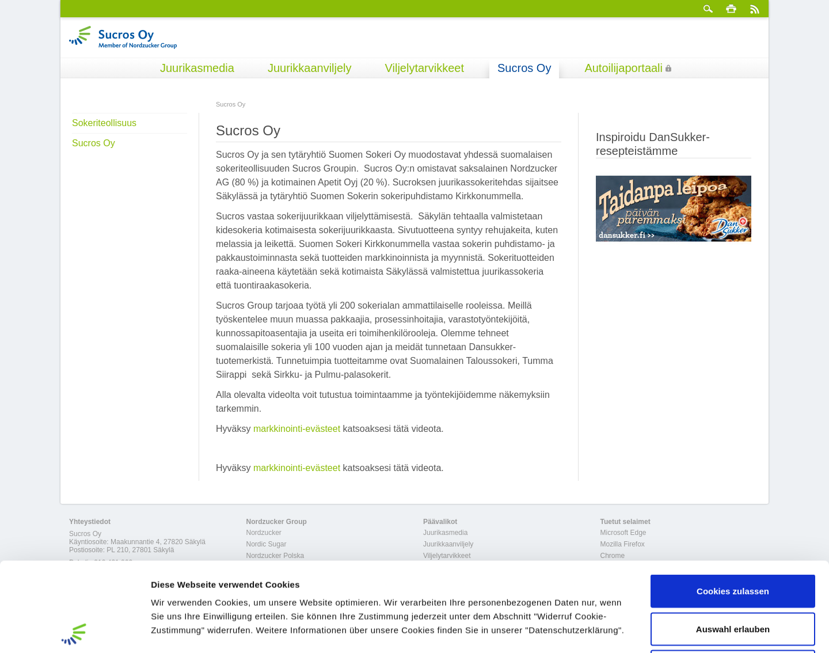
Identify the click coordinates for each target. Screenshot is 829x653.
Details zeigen (612, 630)
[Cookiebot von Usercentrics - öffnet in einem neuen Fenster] (74, 630)
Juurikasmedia (197, 68)
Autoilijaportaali (623, 68)
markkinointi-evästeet (296, 429)
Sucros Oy (524, 68)
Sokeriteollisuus (104, 123)
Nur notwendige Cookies (733, 577)
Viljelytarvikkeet (424, 68)
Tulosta (731, 8)
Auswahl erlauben (733, 540)
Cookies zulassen (733, 502)
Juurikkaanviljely (310, 68)
